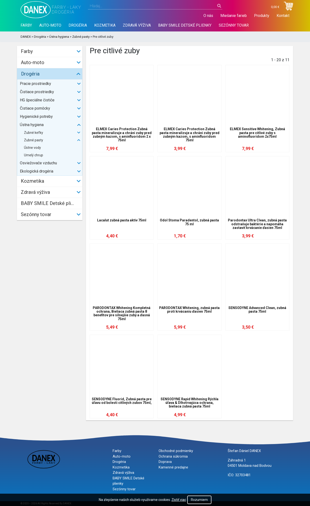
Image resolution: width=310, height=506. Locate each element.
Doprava (165, 462)
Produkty (261, 15)
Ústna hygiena (59, 36)
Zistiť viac (178, 500)
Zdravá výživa (137, 25)
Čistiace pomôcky (35, 108)
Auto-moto (50, 25)
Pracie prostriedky (35, 83)
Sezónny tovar (234, 25)
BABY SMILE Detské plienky (184, 25)
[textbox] (155, 6)
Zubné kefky (33, 133)
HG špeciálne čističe (37, 100)
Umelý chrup (33, 155)
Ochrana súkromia (173, 456)
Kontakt (283, 15)
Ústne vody (32, 148)
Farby (26, 25)
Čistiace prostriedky (37, 92)
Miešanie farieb (233, 15)
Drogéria (78, 25)
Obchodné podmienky (176, 451)
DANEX (26, 36)
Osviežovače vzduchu (38, 163)
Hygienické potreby (36, 116)
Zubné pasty (81, 36)
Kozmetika (105, 25)
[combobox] (155, 6)
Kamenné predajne (173, 467)
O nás (208, 15)
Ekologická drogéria (36, 171)
